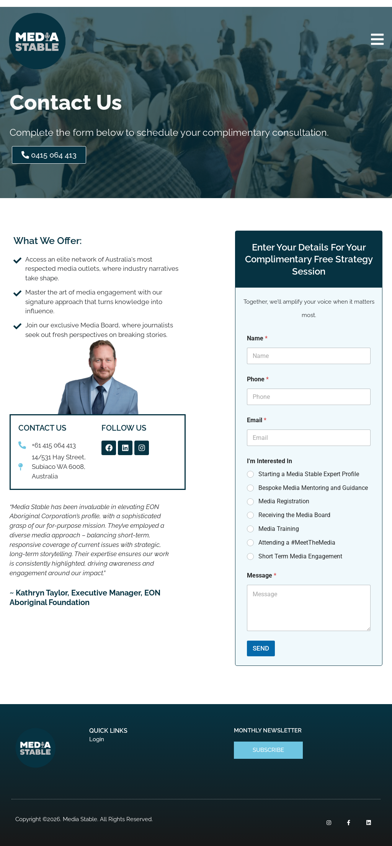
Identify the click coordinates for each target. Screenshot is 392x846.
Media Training (278, 528)
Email (256, 420)
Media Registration (283, 501)
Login (96, 739)
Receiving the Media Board (294, 515)
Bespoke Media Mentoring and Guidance (313, 487)
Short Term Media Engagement (300, 556)
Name (257, 338)
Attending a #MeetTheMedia (296, 542)
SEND (261, 648)
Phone (258, 379)
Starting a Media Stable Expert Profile (308, 474)
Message (261, 575)
